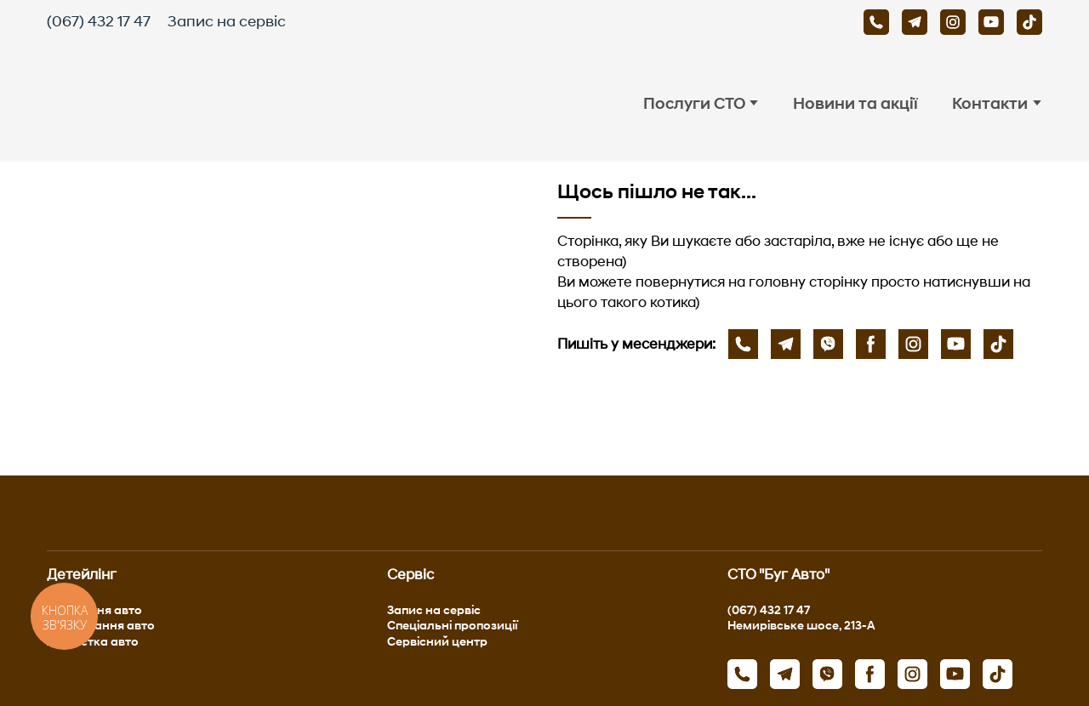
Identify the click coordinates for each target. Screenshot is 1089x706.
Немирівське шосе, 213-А (801, 625)
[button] (876, 22)
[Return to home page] (204, 102)
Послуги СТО (694, 103)
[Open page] (289, 318)
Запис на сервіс (227, 21)
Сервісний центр (437, 641)
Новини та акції (855, 103)
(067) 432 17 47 (99, 21)
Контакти (990, 103)
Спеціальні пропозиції (452, 625)
